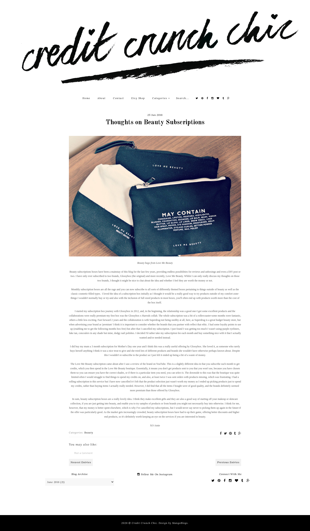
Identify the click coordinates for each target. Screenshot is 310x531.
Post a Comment (83, 453)
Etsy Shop (138, 98)
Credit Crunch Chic (144, 523)
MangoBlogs (180, 523)
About (102, 98)
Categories (161, 98)
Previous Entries (228, 462)
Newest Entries (81, 462)
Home (86, 98)
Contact (118, 98)
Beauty (88, 432)
